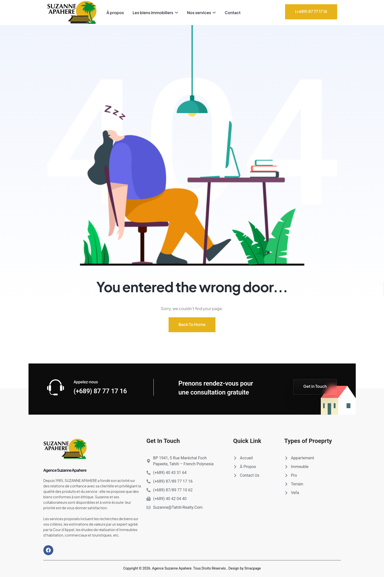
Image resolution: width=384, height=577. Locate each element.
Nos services (199, 12)
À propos (115, 12)
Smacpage (252, 568)
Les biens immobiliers (153, 12)
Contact (232, 12)
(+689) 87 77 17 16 (100, 391)
